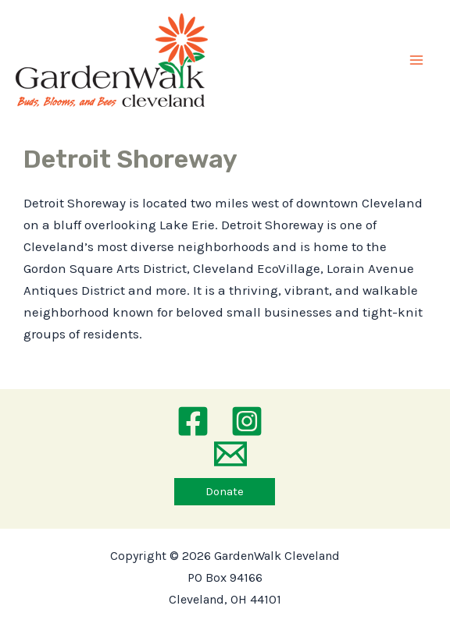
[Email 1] (230, 453)
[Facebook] (193, 421)
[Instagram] (246, 421)
